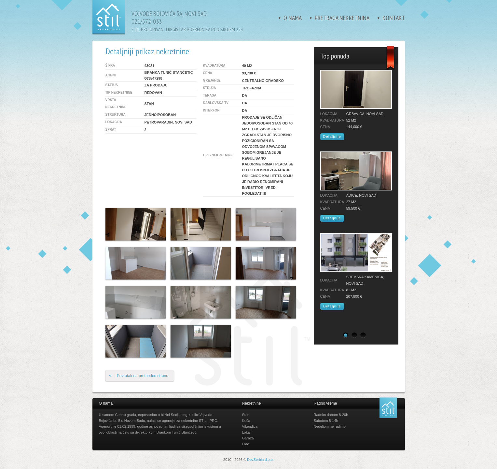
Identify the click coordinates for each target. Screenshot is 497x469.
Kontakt (393, 18)
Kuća (246, 421)
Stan (246, 415)
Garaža (248, 438)
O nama (292, 18)
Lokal (246, 432)
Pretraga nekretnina (342, 18)
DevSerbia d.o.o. (260, 460)
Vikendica (250, 426)
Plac (245, 444)
